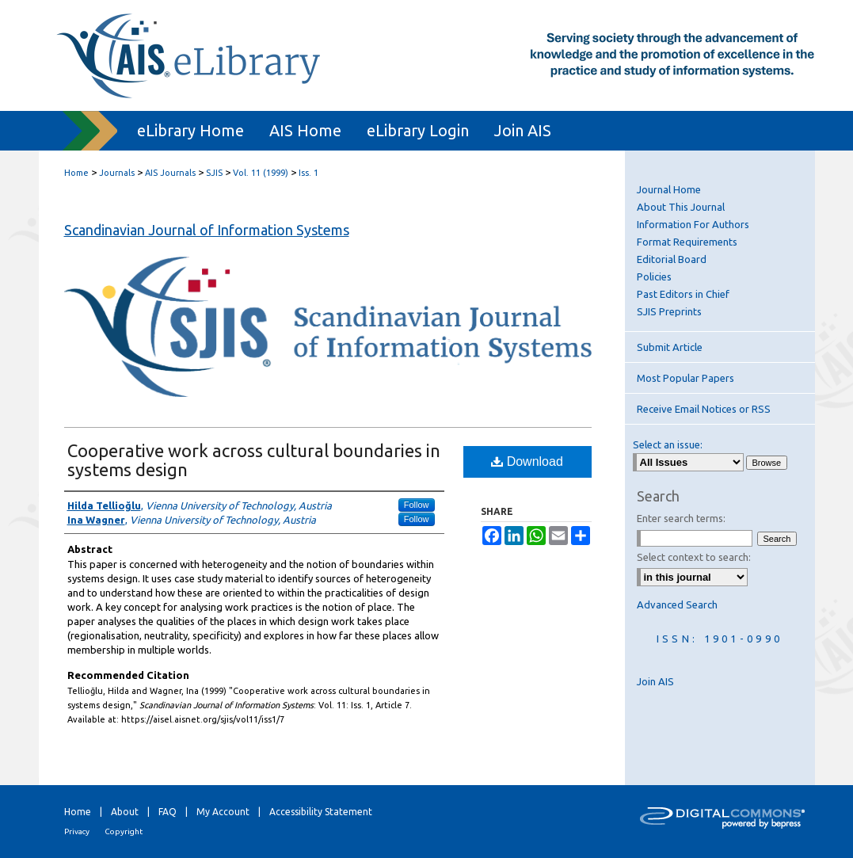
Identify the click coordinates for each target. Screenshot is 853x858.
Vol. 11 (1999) (260, 172)
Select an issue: (668, 444)
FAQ (167, 812)
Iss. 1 (308, 172)
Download (527, 461)
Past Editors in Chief (683, 293)
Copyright (124, 831)
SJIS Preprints (669, 311)
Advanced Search (677, 604)
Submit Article (670, 347)
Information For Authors (693, 224)
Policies (654, 276)
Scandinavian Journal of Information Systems (206, 230)
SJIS (214, 172)
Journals (117, 172)
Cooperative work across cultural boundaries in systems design (253, 459)
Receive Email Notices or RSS (704, 408)
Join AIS (655, 681)
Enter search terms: (681, 518)
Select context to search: (694, 556)
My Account (222, 812)
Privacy (76, 831)
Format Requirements (687, 241)
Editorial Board (671, 259)
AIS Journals (170, 172)
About (125, 812)
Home (76, 172)
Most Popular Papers (685, 377)
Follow (416, 504)
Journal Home (669, 189)
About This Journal (681, 206)
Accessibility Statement (320, 812)
